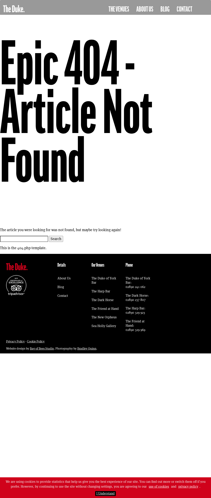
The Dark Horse (103, 300)
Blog (164, 9)
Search (56, 238)
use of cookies (159, 486)
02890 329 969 (135, 330)
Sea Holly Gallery (104, 326)
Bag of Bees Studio (42, 348)
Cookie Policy (36, 341)
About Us (144, 9)
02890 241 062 (135, 287)
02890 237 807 (136, 300)
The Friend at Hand (105, 309)
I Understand (105, 493)
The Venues (119, 9)
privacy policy (188, 486)
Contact (184, 9)
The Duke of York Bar (104, 280)
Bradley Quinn (86, 348)
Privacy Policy (15, 341)
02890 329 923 (135, 312)
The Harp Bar (101, 291)
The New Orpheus (104, 317)
